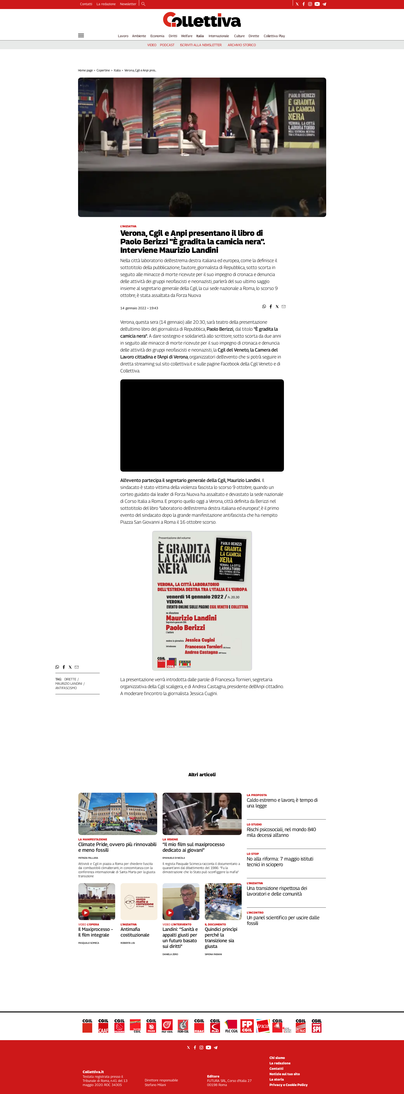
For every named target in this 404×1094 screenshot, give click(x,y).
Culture (239, 36)
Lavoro (123, 36)
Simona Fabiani (213, 954)
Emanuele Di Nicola (174, 857)
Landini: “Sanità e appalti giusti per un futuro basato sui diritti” (180, 937)
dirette (70, 679)
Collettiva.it (93, 1072)
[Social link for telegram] (324, 4)
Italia (200, 36)
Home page (85, 70)
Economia (157, 36)
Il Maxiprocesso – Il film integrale (95, 932)
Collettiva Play (274, 36)
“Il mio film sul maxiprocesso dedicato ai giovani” (194, 847)
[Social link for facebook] (304, 4)
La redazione (106, 4)
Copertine (103, 70)
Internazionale (219, 36)
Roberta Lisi (128, 942)
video (151, 45)
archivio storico (242, 45)
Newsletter (128, 4)
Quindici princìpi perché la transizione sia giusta (221, 937)
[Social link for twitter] (297, 4)
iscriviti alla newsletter (201, 45)
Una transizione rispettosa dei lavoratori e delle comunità (277, 891)
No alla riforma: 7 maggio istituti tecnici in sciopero (280, 861)
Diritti (173, 36)
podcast (167, 45)
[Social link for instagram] (310, 4)
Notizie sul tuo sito (285, 1074)
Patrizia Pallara (88, 857)
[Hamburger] (81, 35)
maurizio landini (68, 683)
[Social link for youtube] (317, 4)
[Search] (143, 4)
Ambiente (139, 36)
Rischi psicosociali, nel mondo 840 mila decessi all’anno (281, 832)
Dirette (254, 36)
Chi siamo (277, 1058)
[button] (264, 306)
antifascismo (66, 688)
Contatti (86, 4)
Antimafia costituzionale (135, 932)
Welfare (186, 36)
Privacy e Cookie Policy (289, 1085)
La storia (277, 1079)
